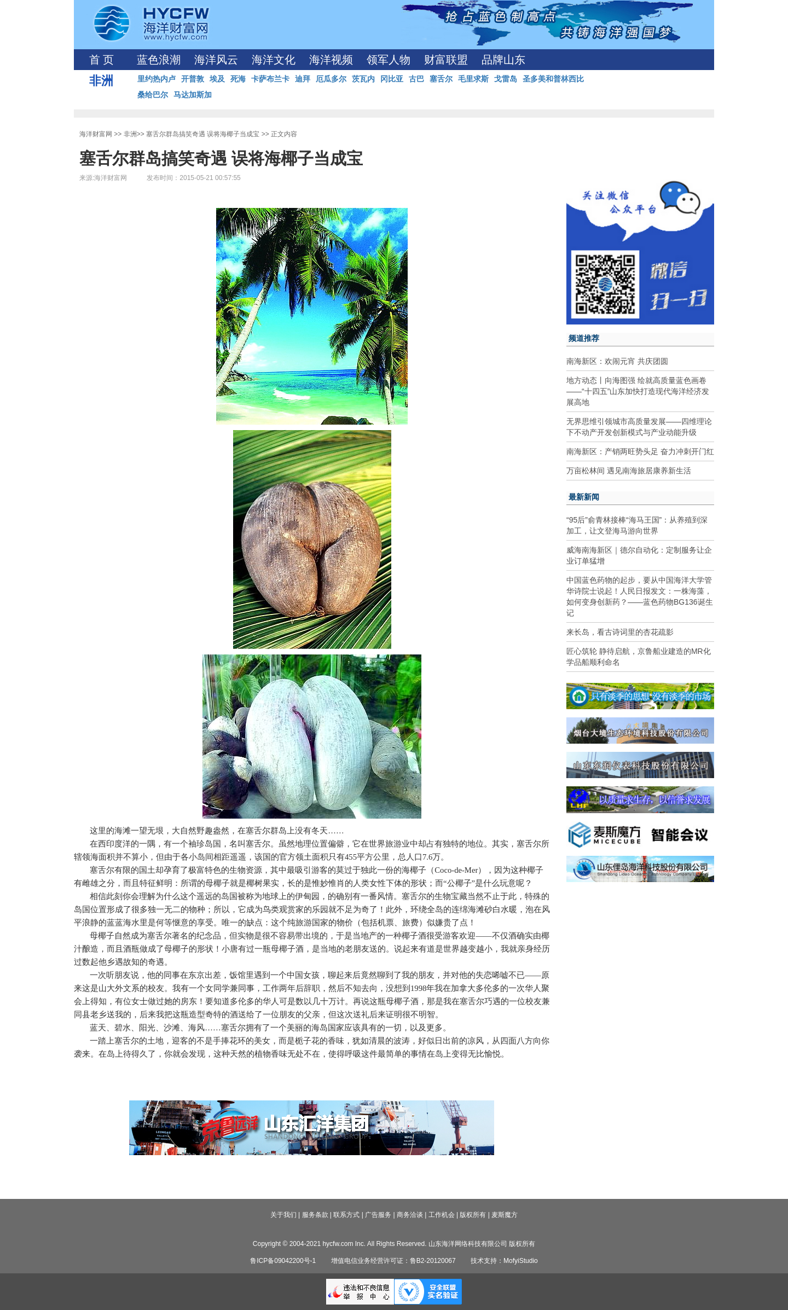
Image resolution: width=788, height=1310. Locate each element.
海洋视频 (331, 60)
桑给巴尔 (152, 94)
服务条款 (315, 1215)
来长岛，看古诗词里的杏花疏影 (620, 632)
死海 (238, 78)
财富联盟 (446, 60)
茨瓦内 (363, 78)
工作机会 (441, 1215)
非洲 (130, 134)
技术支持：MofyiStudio (504, 1261)
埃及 (217, 78)
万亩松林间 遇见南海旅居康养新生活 (628, 470)
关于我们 (283, 1215)
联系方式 (346, 1215)
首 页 (101, 60)
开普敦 (192, 78)
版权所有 (473, 1215)
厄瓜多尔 (331, 78)
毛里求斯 (473, 78)
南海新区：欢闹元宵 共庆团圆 (617, 361)
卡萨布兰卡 (270, 78)
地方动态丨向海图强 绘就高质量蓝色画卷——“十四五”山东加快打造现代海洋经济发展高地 (637, 391)
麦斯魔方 (504, 1215)
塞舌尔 (441, 78)
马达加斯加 (192, 94)
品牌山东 (503, 60)
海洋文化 (274, 60)
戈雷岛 (505, 78)
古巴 (416, 78)
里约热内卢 (156, 78)
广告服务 (378, 1215)
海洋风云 (216, 60)
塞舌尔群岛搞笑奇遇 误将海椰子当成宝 (202, 134)
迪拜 (302, 78)
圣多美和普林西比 (553, 78)
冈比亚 (391, 78)
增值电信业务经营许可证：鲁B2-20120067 (393, 1261)
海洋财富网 (95, 134)
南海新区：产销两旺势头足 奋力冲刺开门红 (640, 451)
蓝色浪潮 (159, 60)
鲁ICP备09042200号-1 (283, 1261)
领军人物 (388, 60)
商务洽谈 (410, 1215)
